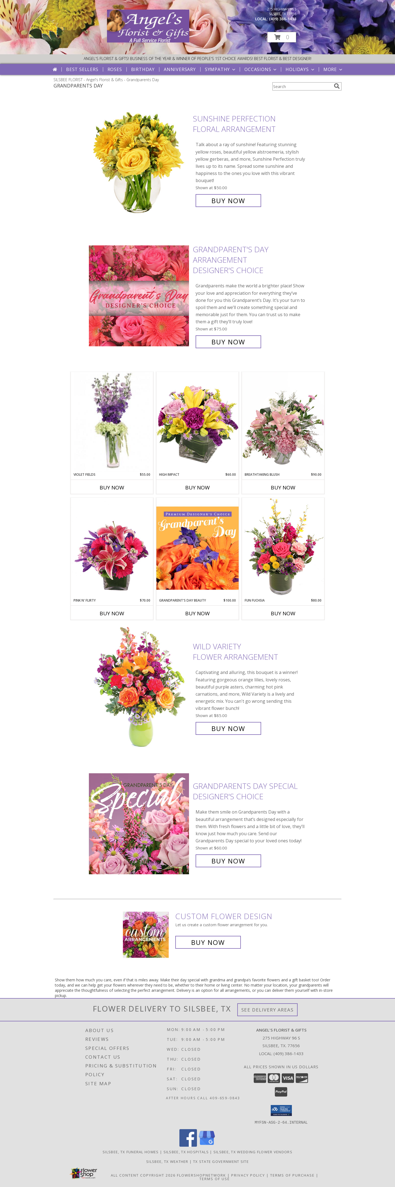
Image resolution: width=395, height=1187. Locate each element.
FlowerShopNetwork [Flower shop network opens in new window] (201, 1174)
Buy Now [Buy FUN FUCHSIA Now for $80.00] (283, 613)
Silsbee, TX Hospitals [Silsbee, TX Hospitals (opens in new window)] (186, 1151)
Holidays (300, 69)
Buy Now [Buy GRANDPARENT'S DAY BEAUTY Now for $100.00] (197, 613)
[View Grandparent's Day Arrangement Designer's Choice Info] (139, 295)
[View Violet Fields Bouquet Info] (112, 422)
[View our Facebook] (188, 1145)
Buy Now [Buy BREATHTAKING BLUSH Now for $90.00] (283, 487)
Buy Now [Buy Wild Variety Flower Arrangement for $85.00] (228, 728)
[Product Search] (302, 86)
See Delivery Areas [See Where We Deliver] (267, 1010)
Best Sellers (82, 69)
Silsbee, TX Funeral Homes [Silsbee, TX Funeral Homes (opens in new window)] (131, 1151)
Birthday (143, 69)
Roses (115, 69)
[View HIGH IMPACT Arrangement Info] (197, 422)
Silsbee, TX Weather (167, 1161)
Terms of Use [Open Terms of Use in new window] (214, 1178)
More (333, 69)
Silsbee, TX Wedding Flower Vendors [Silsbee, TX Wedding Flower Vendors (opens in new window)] (252, 1151)
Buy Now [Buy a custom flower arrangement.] (208, 942)
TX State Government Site (221, 1161)
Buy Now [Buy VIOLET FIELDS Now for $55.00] (112, 487)
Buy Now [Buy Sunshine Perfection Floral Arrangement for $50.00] (228, 200)
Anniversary (180, 69)
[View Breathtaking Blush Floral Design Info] (283, 422)
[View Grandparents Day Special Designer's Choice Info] (139, 823)
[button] (281, 37)
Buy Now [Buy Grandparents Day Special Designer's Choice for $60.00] (228, 860)
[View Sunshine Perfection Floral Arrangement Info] (139, 159)
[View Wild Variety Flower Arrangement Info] (139, 687)
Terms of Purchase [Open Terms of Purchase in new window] (292, 1174)
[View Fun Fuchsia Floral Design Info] (283, 547)
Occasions (261, 69)
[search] (336, 86)
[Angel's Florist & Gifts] (148, 41)
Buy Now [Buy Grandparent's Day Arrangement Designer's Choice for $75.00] (228, 341)
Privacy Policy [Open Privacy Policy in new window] (248, 1174)
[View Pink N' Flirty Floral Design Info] (112, 548)
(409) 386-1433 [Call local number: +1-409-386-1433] (282, 18)
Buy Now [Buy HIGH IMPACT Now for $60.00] (197, 487)
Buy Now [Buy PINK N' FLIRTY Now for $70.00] (112, 613)
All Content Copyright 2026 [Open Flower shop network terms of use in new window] (143, 1174)
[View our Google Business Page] (207, 1145)
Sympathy (220, 69)
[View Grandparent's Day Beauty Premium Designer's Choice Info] (197, 548)
